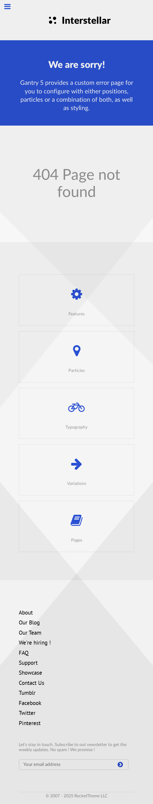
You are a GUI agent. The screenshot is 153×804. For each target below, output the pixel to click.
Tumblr (27, 693)
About (26, 613)
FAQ (23, 653)
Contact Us (31, 683)
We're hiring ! (35, 643)
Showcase (30, 673)
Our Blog (29, 623)
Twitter (27, 713)
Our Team (30, 633)
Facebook (30, 703)
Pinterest (30, 723)
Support (28, 663)
